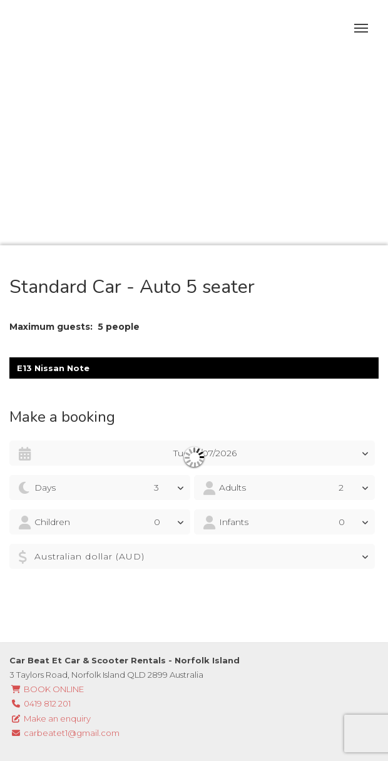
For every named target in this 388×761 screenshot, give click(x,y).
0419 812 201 (40, 703)
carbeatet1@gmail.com (64, 733)
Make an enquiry (50, 718)
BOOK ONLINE (46, 689)
